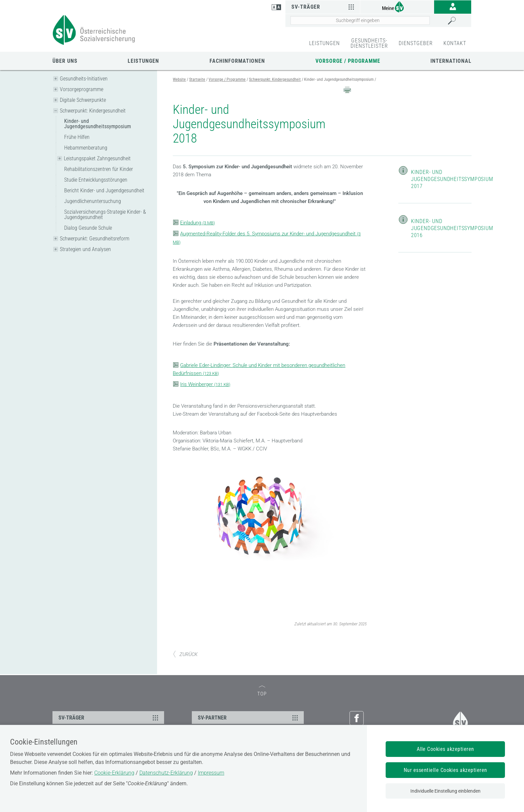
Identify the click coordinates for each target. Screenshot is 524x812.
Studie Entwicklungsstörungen (95, 180)
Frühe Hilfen (77, 137)
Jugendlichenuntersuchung (92, 201)
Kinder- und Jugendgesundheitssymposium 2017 (452, 179)
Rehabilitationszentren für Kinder (98, 169)
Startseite (197, 79)
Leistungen (143, 61)
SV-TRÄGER (109, 717)
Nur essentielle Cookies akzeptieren (445, 770)
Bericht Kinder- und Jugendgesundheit (104, 190)
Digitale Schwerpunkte (83, 100)
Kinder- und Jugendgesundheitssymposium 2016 (452, 228)
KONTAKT (454, 43)
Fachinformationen (237, 61)
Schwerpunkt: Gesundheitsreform (94, 238)
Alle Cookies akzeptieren (445, 749)
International (451, 61)
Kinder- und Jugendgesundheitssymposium (97, 124)
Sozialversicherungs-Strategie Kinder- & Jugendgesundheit (105, 214)
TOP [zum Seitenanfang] (262, 691)
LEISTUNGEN (324, 43)
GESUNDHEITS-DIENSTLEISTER (369, 43)
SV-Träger (323, 6)
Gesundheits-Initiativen (84, 78)
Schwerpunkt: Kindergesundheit (93, 111)
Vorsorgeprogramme (81, 89)
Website (179, 79)
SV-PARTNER (248, 717)
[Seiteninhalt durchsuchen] (360, 20)
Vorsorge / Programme (347, 61)
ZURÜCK (185, 654)
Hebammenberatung (85, 148)
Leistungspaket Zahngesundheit (97, 158)
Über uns (65, 61)
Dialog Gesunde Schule (88, 228)
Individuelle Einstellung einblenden (445, 791)
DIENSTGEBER (416, 43)
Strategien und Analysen (85, 249)
